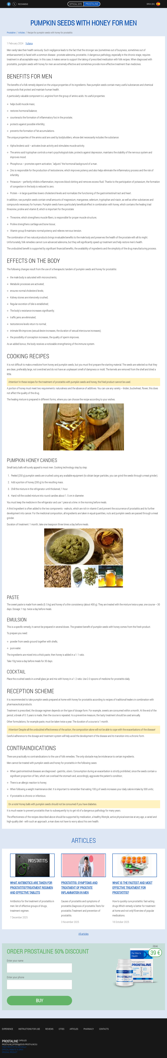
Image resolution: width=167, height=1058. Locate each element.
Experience (7, 1028)
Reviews (49, 1028)
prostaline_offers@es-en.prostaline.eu (19, 1044)
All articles (83, 933)
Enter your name (15, 960)
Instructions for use (29, 1028)
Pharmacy (89, 1028)
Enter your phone (15, 977)
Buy (39, 1000)
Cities (61, 1028)
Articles (74, 1028)
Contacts (104, 1028)
